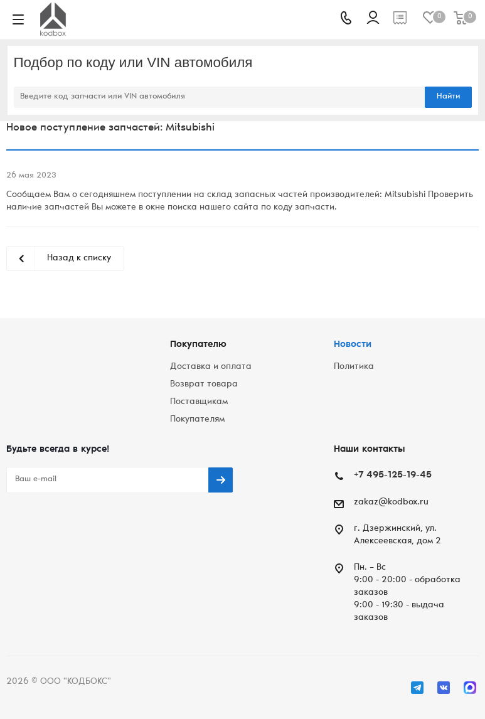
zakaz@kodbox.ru (391, 502)
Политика (354, 367)
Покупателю (198, 344)
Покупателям (197, 419)
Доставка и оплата (211, 367)
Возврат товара (204, 384)
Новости (352, 344)
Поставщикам (199, 402)
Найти (448, 97)
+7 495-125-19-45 (393, 475)
